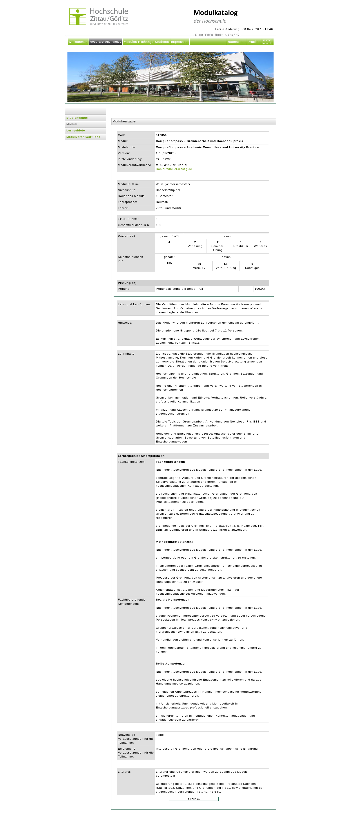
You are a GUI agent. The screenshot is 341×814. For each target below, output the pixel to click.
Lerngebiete (75, 130)
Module (72, 124)
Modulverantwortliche (83, 136)
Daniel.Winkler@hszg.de (174, 169)
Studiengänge (77, 117)
